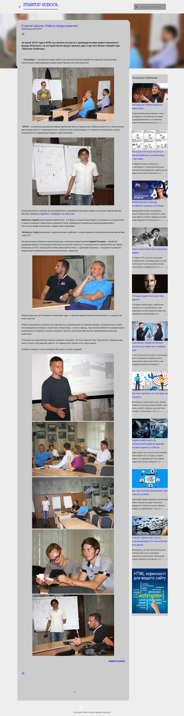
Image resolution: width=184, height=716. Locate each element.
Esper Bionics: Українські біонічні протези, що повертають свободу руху (148, 346)
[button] (23, 34)
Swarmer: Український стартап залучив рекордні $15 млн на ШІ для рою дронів (150, 541)
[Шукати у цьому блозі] (152, 7)
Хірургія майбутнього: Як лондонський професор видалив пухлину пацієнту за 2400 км (148, 444)
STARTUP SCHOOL (40, 5)
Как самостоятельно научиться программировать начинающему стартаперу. (148, 155)
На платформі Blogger (92, 707)
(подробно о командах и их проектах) (57, 214)
